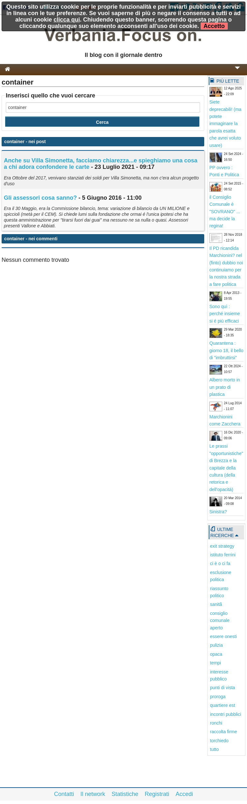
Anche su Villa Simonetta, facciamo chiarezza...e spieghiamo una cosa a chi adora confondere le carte (100, 163)
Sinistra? (218, 511)
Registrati (157, 794)
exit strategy (222, 546)
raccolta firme (223, 731)
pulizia (216, 645)
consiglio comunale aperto (220, 620)
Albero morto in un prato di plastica (224, 387)
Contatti (64, 794)
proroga (217, 696)
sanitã (216, 604)
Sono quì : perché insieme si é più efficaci (224, 314)
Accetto (214, 26)
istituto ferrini (222, 554)
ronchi (216, 723)
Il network (92, 794)
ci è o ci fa (220, 563)
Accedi (184, 794)
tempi (215, 662)
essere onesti (223, 636)
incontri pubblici (225, 714)
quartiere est (222, 705)
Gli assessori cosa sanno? (40, 198)
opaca (216, 654)
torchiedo (219, 740)
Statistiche (125, 794)
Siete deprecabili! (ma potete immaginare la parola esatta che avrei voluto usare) (225, 123)
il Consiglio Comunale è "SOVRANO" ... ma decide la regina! (224, 212)
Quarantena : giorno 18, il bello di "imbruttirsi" (226, 350)
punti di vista (222, 687)
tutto (214, 749)
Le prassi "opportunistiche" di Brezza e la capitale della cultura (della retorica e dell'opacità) (226, 467)
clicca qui (66, 19)
